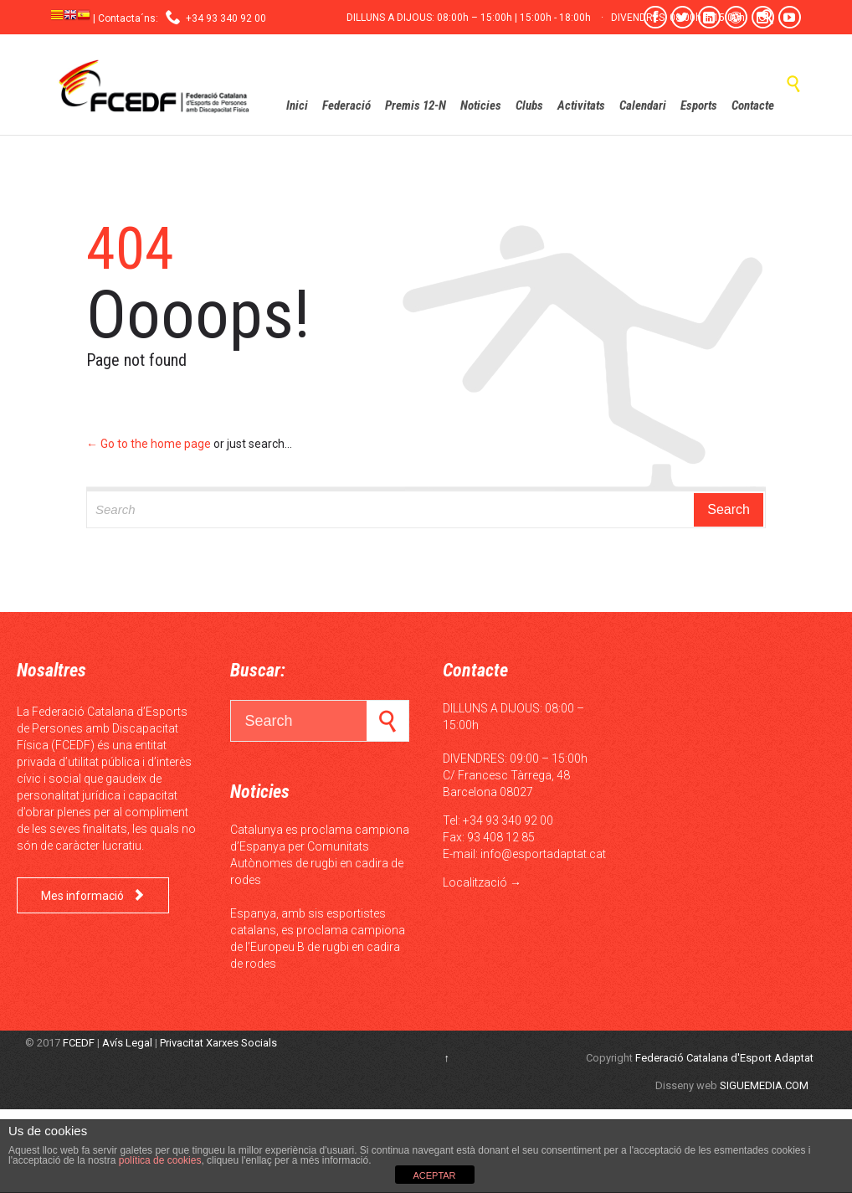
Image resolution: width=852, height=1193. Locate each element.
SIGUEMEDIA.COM (764, 1085)
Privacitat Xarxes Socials (218, 1042)
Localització (475, 882)
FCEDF (79, 1042)
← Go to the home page (148, 443)
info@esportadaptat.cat (543, 854)
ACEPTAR (434, 1175)
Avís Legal (127, 1042)
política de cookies (158, 1160)
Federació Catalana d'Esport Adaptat (724, 1058)
